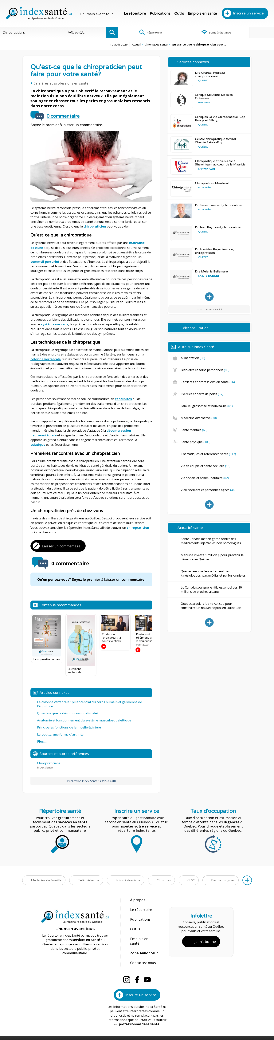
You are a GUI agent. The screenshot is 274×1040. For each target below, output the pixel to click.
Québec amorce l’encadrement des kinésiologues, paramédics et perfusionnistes (213, 573)
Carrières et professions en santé (60, 83)
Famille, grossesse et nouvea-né (207, 406)
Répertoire (143, 32)
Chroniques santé (125, 44)
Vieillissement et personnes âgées (208, 490)
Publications (160, 13)
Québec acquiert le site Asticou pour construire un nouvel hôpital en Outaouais (211, 605)
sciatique (145, 437)
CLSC (191, 877)
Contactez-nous (141, 946)
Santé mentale (194, 430)
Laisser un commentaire (61, 543)
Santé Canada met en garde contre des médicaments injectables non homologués (211, 541)
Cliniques (164, 877)
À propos (137, 897)
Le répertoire (135, 13)
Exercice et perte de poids (202, 394)
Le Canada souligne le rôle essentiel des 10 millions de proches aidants (211, 589)
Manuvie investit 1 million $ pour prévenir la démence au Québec (212, 557)
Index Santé (105, 1025)
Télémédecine (88, 877)
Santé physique (195, 442)
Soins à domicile (128, 877)
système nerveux (54, 323)
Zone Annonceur (143, 937)
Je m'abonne (205, 930)
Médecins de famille (46, 877)
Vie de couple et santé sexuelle (205, 466)
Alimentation (193, 358)
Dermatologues (223, 877)
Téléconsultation (195, 328)
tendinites (123, 397)
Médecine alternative (199, 418)
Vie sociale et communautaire (205, 478)
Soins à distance (196, 32)
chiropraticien (94, 226)
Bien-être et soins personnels (205, 370)
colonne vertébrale (45, 357)
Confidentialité (167, 1025)
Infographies (248, 32)
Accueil (105, 44)
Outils (179, 13)
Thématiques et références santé (208, 454)
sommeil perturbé (44, 260)
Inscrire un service (248, 13)
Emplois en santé (202, 13)
